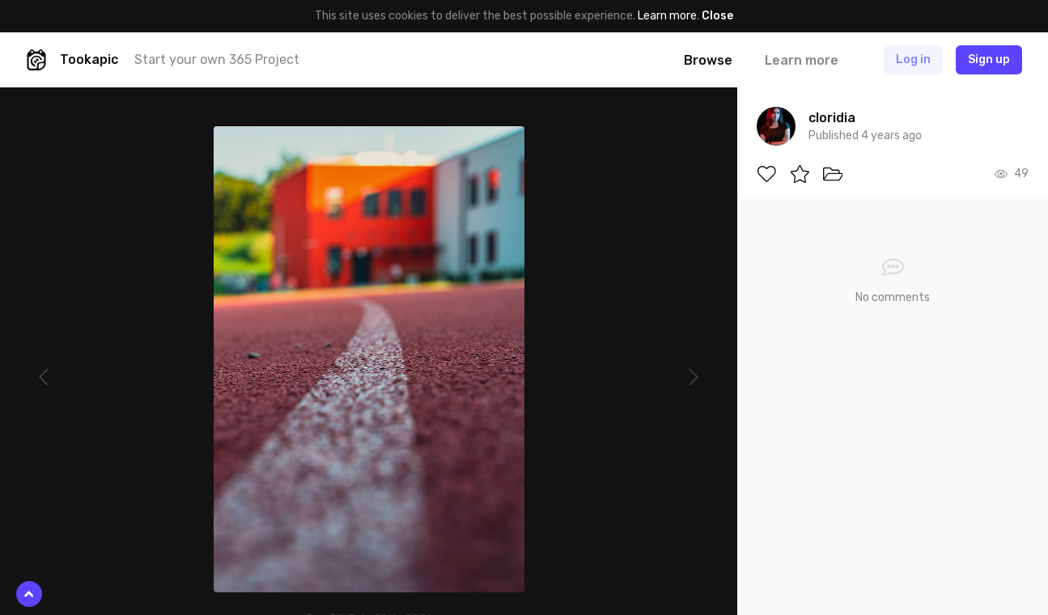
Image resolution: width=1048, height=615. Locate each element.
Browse (708, 60)
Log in (913, 59)
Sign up (989, 59)
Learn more (667, 16)
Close (717, 16)
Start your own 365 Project (216, 59)
